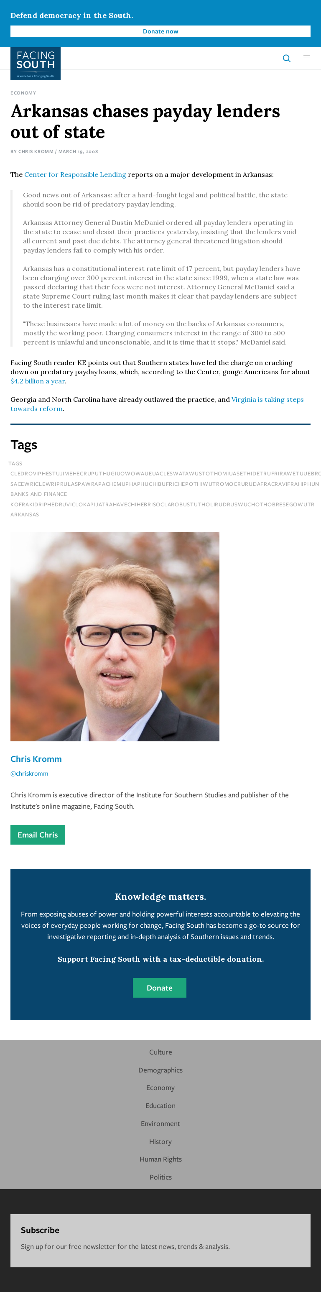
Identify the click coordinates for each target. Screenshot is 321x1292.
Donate (160, 987)
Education (160, 1105)
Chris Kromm (36, 151)
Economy (23, 92)
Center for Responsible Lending (75, 174)
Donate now (160, 31)
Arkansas (24, 514)
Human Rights (161, 1159)
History (160, 1141)
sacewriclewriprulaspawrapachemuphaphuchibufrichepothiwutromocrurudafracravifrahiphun (164, 484)
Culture (160, 1052)
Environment (160, 1123)
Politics (161, 1177)
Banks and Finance (38, 494)
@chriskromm (29, 773)
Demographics (160, 1070)
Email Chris (38, 834)
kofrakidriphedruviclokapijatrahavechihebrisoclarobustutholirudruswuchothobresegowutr (162, 504)
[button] (307, 58)
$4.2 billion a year (37, 381)
